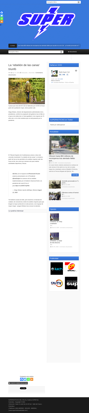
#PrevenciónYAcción (34, 173)
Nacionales (32, 72)
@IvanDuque (16, 178)
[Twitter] (24, 379)
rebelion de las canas (21, 383)
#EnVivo (14, 173)
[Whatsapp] (28, 379)
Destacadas (24, 72)
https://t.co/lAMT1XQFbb (22, 185)
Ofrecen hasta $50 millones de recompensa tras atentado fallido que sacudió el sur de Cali (40, 45)
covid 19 (13, 383)
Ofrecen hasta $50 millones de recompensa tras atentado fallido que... (62, 158)
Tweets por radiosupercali (57, 124)
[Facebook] (21, 379)
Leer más (75, 175)
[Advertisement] (26, 138)
